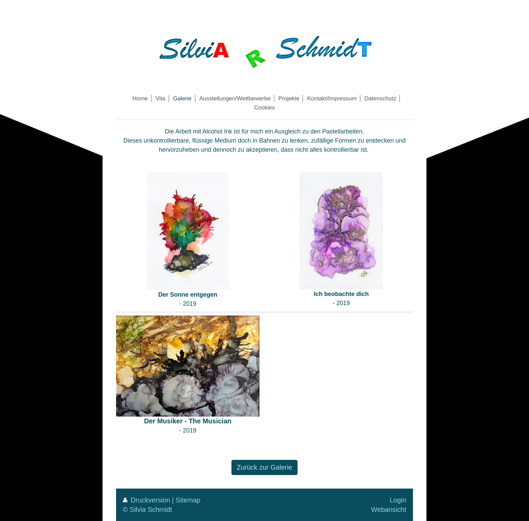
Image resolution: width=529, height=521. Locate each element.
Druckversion (147, 500)
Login (398, 500)
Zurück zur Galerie (265, 467)
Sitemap (188, 500)
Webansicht (388, 509)
